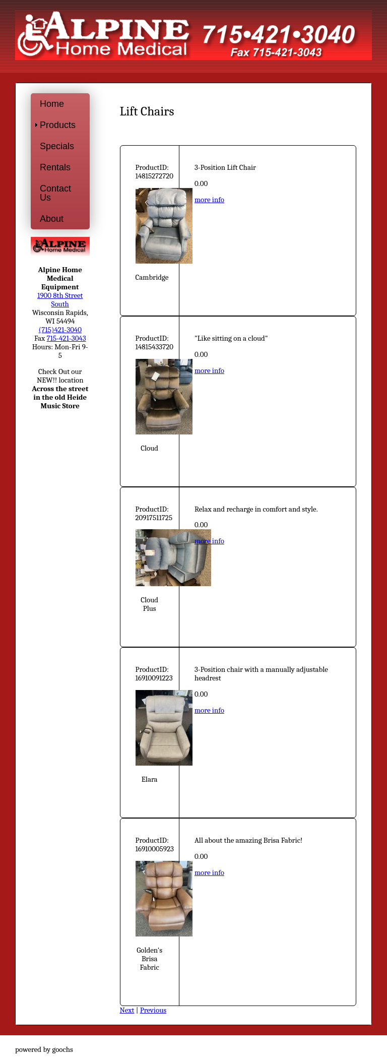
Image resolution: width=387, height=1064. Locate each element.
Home (52, 104)
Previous (153, 1010)
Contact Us (55, 193)
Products (58, 125)
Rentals (55, 167)
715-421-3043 (66, 338)
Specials (57, 146)
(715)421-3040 (60, 330)
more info (209, 200)
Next (127, 1010)
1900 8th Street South (60, 299)
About (51, 219)
